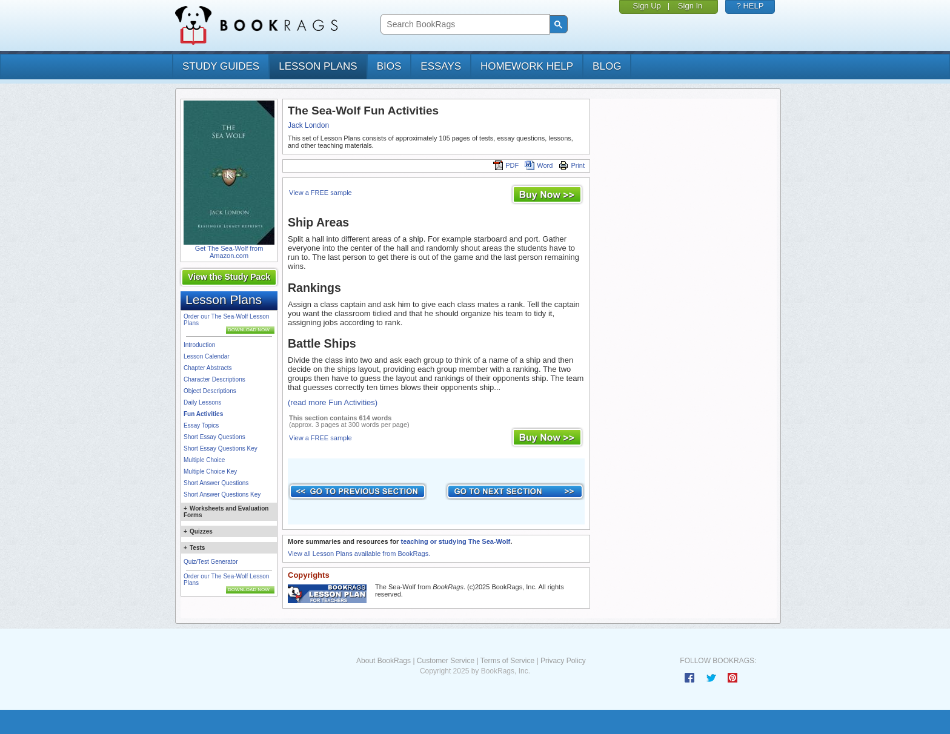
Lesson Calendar (207, 356)
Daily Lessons (202, 402)
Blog (607, 66)
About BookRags (383, 660)
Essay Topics (201, 425)
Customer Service (445, 660)
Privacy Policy (563, 660)
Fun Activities (203, 414)
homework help (526, 66)
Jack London (308, 125)
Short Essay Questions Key (220, 448)
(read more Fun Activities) (332, 402)
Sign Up (647, 5)
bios (389, 66)
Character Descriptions (214, 379)
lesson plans (318, 66)
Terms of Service (507, 660)
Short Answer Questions (216, 483)
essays (440, 66)
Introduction (199, 345)
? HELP (750, 5)
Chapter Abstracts (207, 368)
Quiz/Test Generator (211, 561)
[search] (464, 24)
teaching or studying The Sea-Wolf (455, 541)
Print (572, 165)
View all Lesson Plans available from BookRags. (359, 553)
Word (539, 165)
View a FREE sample (320, 192)
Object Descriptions (210, 391)
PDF (506, 165)
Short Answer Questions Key (222, 494)
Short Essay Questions (214, 437)
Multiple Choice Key (210, 471)
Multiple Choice (204, 460)
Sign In (690, 5)
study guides (220, 66)
